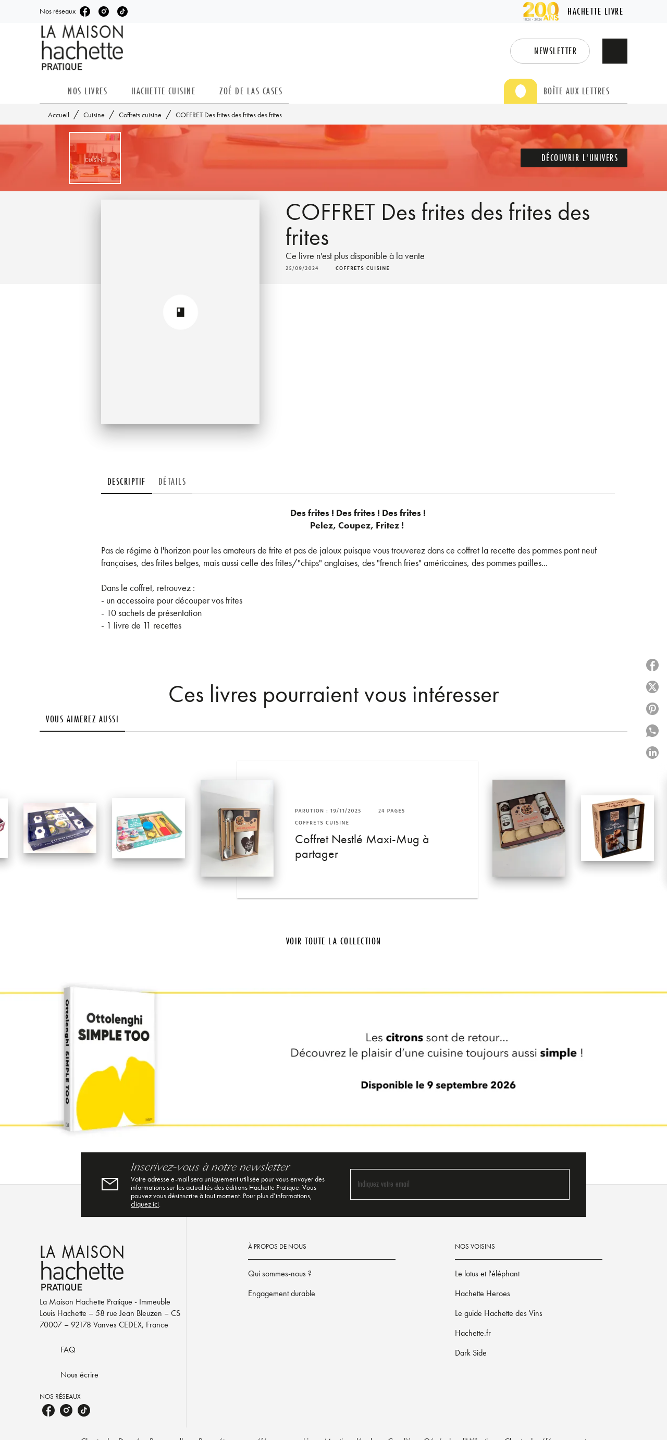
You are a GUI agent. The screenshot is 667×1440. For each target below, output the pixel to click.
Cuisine (94, 114)
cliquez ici (145, 1204)
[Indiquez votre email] (447, 1185)
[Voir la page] (333, 1063)
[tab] (50, 91)
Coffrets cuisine (140, 114)
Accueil (58, 114)
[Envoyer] (557, 1184)
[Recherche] (614, 51)
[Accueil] (83, 47)
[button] (550, 51)
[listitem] (85, 11)
